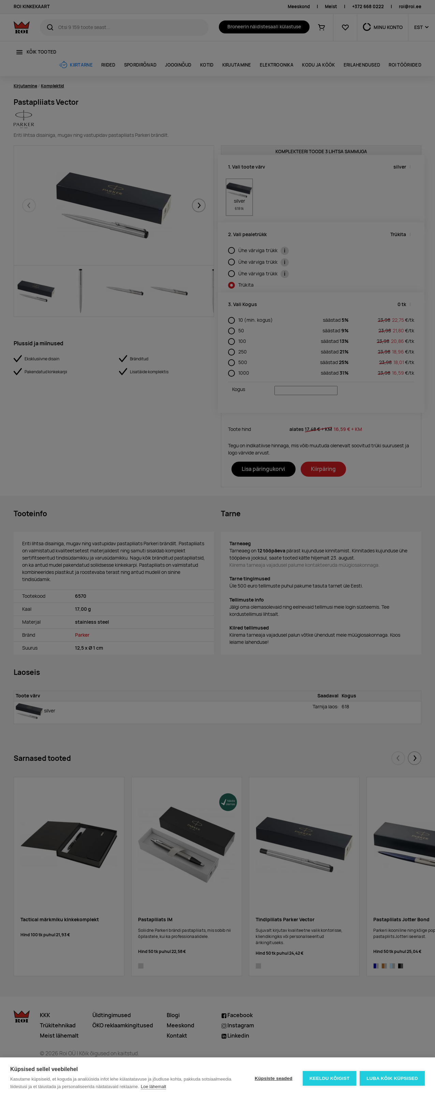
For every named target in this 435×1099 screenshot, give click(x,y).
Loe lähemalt (153, 1086)
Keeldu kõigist (330, 1078)
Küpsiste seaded (273, 1078)
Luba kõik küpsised (392, 1078)
